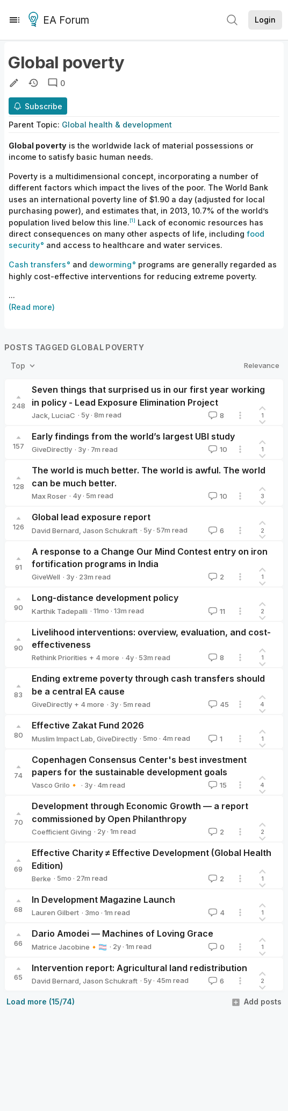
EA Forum (60, 20)
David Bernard (55, 530)
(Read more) (32, 307)
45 (217, 704)
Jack (40, 415)
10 (216, 449)
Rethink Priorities (59, 657)
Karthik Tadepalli (60, 611)
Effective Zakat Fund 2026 (88, 725)
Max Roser (49, 496)
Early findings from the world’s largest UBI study (133, 436)
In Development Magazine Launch (103, 899)
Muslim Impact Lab (62, 738)
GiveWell (46, 576)
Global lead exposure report (91, 517)
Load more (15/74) (40, 1001)
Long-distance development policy (105, 597)
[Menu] (14, 20)
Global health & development (117, 124)
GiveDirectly (52, 449)
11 (215, 611)
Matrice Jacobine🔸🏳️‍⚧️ (69, 947)
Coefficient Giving (61, 831)
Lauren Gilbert (55, 912)
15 (216, 785)
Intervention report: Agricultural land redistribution (139, 968)
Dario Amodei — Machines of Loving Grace (122, 933)
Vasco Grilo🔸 (55, 785)
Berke (41, 878)
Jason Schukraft (110, 530)
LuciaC (63, 415)
